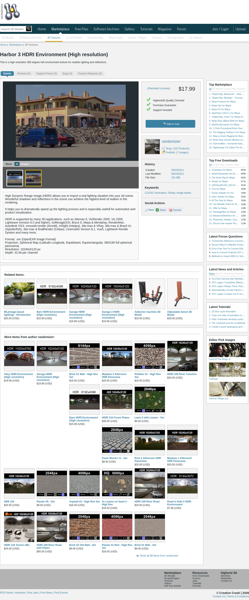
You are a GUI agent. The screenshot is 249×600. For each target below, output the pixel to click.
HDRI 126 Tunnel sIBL (17, 545)
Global (171, 192)
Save (151, 209)
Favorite (177, 210)
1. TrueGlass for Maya (220, 170)
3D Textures (53, 38)
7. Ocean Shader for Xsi (221, 193)
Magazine (165, 29)
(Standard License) (158, 88)
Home (42, 29)
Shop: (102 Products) (175, 148)
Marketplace (60, 29)
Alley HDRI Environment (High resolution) (18, 376)
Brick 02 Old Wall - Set (82, 545)
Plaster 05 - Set (46, 501)
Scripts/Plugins (172, 578)
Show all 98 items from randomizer (159, 555)
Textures (157, 38)
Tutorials (146, 29)
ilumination (161, 192)
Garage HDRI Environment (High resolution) (80, 314)
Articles (219, 273)
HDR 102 (9, 501)
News (212, 273)
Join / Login (220, 29)
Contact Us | (220, 596)
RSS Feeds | (7, 592)
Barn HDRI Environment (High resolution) (51, 313)
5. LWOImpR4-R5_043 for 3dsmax (226, 185)
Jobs (195, 581)
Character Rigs (95, 38)
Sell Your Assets (172, 586)
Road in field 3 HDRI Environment (179, 503)
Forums (196, 578)
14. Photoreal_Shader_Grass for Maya (228, 219)
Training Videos (175, 38)
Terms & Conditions (238, 596)
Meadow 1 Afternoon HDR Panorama (179, 460)
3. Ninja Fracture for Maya (222, 101)
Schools (197, 586)
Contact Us (226, 581)
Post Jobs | (33, 592)
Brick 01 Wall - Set (145, 545)
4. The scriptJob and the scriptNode (227, 323)
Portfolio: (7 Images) (175, 152)
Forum (181, 29)
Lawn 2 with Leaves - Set (149, 417)
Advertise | (21, 592)
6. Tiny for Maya (217, 189)
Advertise (225, 576)
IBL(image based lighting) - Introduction (17, 313)
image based (184, 192)
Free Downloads (201, 576)
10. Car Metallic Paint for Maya (224, 204)
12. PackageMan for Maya (222, 212)
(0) (23, 73)
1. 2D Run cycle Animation (222, 311)
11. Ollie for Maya (218, 208)
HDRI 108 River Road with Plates (49, 546)
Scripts (227, 89)
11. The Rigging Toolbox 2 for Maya (227, 132)
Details (7, 73)
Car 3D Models (74, 38)
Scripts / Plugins (137, 38)
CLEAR (149, 192)
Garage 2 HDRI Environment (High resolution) (113, 314)
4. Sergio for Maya (218, 181)
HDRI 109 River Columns (182, 374)
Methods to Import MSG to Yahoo (229, 256)
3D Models (8, 38)
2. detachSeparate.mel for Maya (225, 173)
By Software (195, 38)
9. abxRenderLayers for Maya (224, 124)
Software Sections (106, 29)
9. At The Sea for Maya (220, 200)
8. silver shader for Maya (221, 196)
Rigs (234, 89)
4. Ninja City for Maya (220, 105)
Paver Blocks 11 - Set (114, 458)
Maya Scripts (116, 38)
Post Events (61, 592)
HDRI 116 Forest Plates (115, 417)
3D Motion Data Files (30, 38)
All (16, 164)
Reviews (239, 273)
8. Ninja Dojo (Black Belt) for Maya (226, 120)
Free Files (81, 29)
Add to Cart (171, 124)
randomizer (171, 141)
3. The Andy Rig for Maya (222, 177)
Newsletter (226, 578)
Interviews (229, 273)
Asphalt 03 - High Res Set (84, 501)
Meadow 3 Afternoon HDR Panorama (114, 376)
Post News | (47, 592)
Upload (241, 29)
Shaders (241, 89)
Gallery (130, 29)
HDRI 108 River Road (147, 501)
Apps (237, 164)
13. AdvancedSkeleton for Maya (225, 215)
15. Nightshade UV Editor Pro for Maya (229, 147)
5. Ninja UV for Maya (219, 109)
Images (25, 164)
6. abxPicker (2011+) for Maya (224, 113)
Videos (167, 583)
